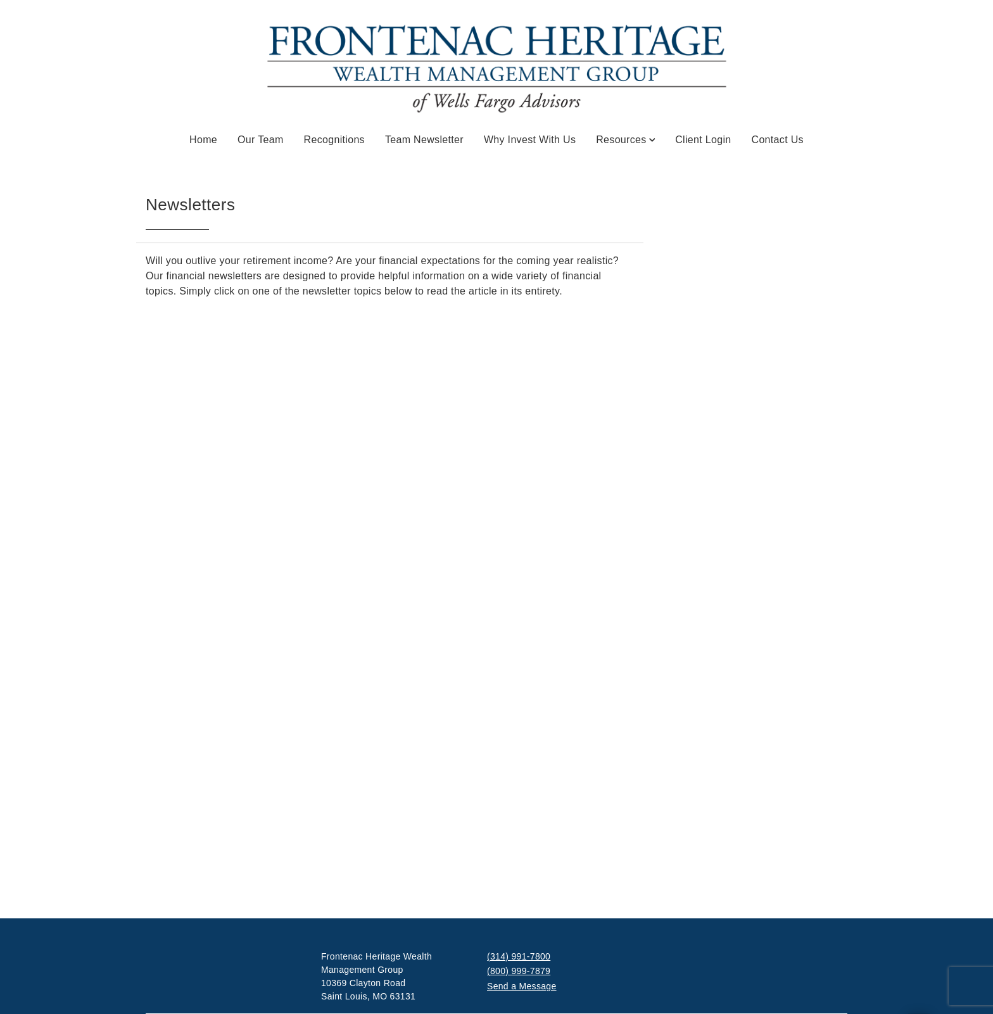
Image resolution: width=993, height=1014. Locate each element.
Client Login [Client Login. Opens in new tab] (703, 139)
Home (203, 139)
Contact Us (778, 139)
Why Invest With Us (530, 139)
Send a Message (522, 986)
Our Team (260, 139)
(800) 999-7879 (518, 971)
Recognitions (334, 139)
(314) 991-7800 (518, 956)
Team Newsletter (424, 139)
